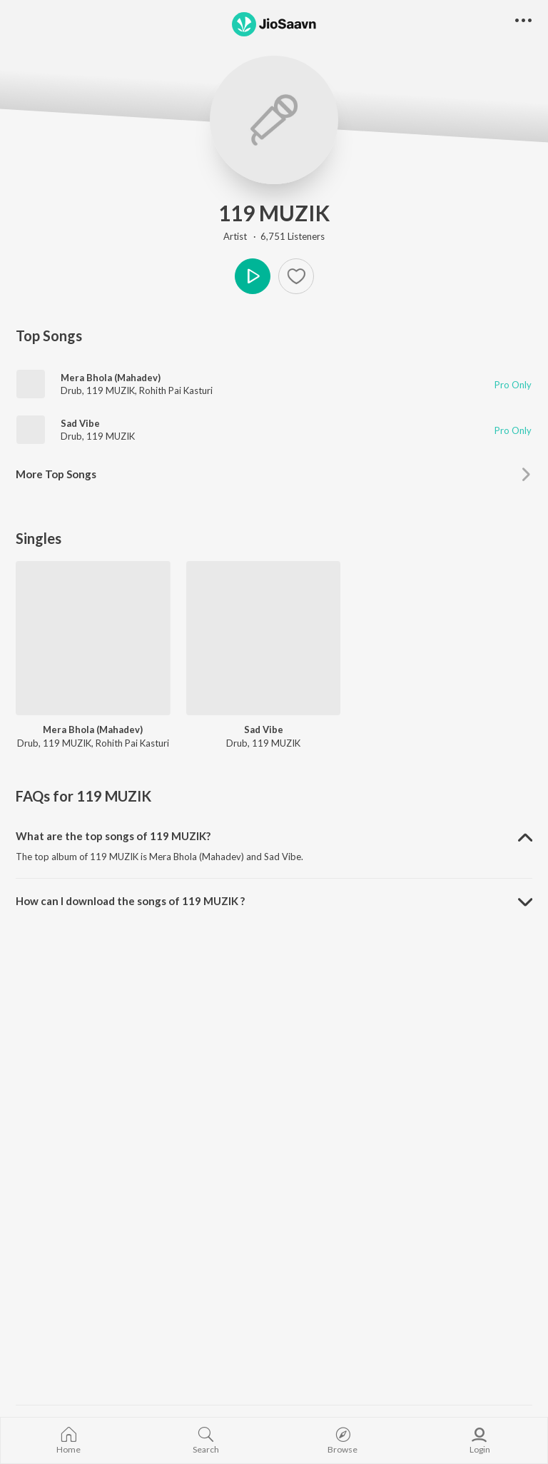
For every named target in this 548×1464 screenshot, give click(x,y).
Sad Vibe (80, 423)
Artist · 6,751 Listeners (274, 236)
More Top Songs (56, 474)
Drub (71, 390)
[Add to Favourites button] (296, 276)
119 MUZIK (274, 213)
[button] (523, 21)
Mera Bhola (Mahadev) (111, 377)
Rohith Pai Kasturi (176, 390)
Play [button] (252, 276)
